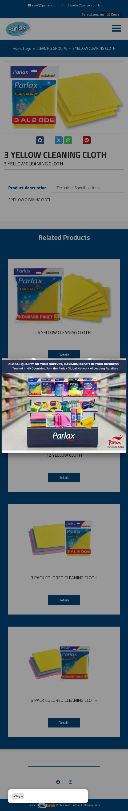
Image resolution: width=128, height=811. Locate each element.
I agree (18, 796)
